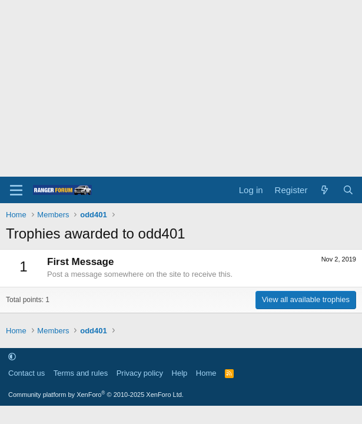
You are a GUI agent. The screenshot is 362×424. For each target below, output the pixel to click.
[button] (12, 356)
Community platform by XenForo (96, 394)
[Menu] (16, 190)
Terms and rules (81, 373)
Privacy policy (140, 373)
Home (206, 373)
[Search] (348, 190)
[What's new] (324, 190)
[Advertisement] (181, 88)
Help (180, 373)
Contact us (26, 373)
